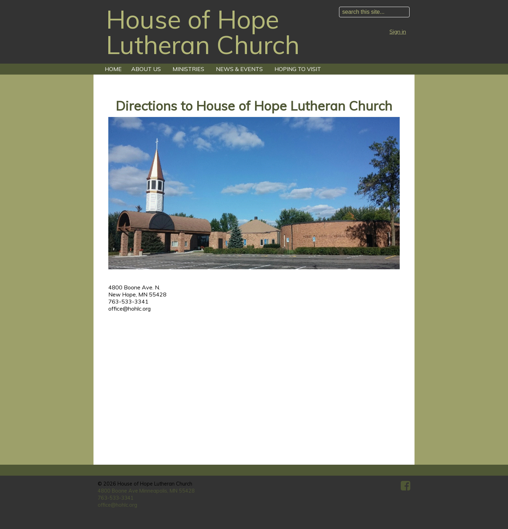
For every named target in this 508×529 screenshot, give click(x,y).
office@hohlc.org (117, 505)
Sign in (397, 31)
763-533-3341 (116, 498)
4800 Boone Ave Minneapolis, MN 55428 (146, 491)
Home (113, 68)
